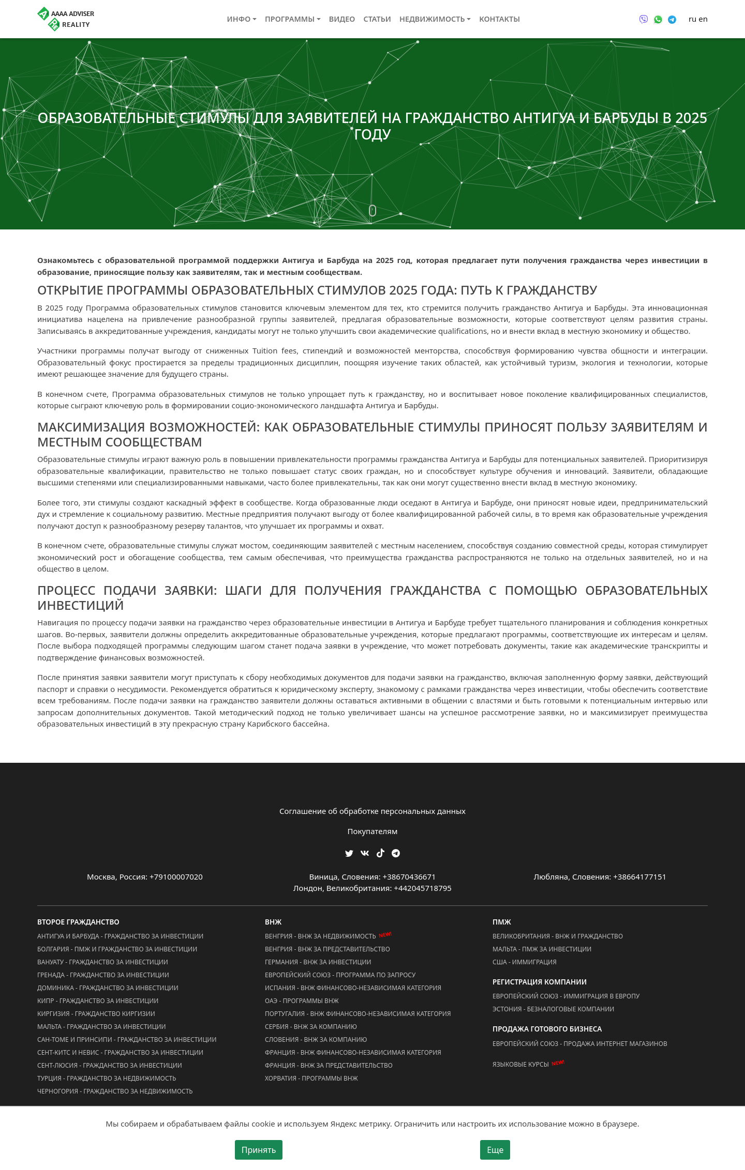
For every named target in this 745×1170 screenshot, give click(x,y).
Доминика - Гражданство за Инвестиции (107, 987)
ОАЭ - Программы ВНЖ (302, 1000)
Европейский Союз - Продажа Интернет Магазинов (580, 1043)
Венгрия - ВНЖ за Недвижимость (320, 936)
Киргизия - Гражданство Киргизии (96, 1013)
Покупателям (373, 831)
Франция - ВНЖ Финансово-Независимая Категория (353, 1052)
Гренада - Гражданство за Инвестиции (103, 975)
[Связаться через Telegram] (672, 18)
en (703, 18)
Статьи (377, 19)
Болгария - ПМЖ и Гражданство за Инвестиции (117, 949)
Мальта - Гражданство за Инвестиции (101, 1026)
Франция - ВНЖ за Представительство (329, 1065)
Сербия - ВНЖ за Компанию (311, 1026)
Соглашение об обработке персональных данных (372, 811)
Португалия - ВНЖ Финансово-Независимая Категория (358, 1013)
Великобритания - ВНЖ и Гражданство (558, 936)
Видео (342, 19)
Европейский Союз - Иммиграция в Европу (566, 996)
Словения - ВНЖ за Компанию (316, 1039)
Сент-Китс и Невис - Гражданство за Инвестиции (120, 1052)
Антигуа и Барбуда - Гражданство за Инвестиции (120, 936)
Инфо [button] (239, 19)
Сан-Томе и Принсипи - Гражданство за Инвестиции (126, 1039)
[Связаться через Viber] (643, 18)
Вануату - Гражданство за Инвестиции (102, 962)
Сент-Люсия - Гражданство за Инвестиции (109, 1065)
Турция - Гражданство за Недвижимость (106, 1078)
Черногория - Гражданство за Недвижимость (115, 1091)
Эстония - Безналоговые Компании (553, 1009)
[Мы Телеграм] (396, 852)
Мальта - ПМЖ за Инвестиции (542, 949)
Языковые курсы (521, 1064)
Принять (259, 1150)
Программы (290, 19)
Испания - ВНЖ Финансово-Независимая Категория (353, 987)
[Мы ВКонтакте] (365, 852)
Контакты (499, 19)
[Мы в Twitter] (349, 852)
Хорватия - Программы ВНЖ (311, 1078)
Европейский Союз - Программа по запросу (340, 975)
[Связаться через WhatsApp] (658, 18)
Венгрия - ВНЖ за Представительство (327, 949)
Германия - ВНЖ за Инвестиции (318, 962)
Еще (495, 1150)
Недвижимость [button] (432, 19)
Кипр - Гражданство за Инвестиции (97, 1000)
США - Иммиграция (525, 962)
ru (692, 18)
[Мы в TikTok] (380, 849)
